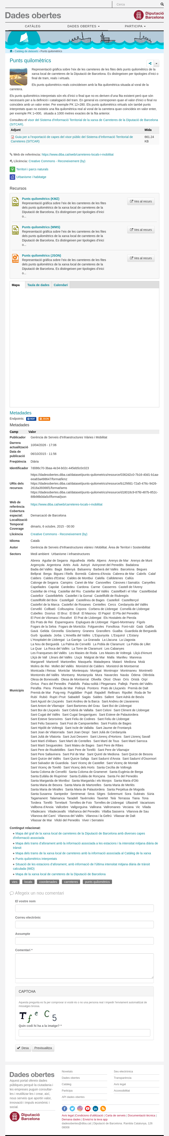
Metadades (20, 412)
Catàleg (66, 1084)
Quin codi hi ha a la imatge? (40, 1026)
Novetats (67, 1071)
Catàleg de (26, 51)
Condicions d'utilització (89, 1115)
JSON (44, 418)
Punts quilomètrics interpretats (36, 858)
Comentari (24, 950)
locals (28, 882)
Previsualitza (43, 1048)
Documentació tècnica (141, 1115)
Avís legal (120, 1084)
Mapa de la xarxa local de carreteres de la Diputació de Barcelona (61, 874)
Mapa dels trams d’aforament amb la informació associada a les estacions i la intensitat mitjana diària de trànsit (85, 845)
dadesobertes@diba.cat (76, 1123)
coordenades (48, 882)
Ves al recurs (141, 201)
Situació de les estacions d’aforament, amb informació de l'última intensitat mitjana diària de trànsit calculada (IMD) (81, 866)
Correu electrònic (28, 917)
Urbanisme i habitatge (31, 177)
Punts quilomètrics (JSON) (41, 255)
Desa (23, 1048)
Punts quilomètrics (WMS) (41, 227)
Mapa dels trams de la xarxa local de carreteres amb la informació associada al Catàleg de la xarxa (83, 853)
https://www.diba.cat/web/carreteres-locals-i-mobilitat (78, 154)
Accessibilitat (122, 1090)
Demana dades (71, 1119)
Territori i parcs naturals (32, 169)
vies (14, 882)
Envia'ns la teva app (95, 1119)
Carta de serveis (115, 1115)
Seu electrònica (123, 1071)
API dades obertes (73, 1097)
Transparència (122, 1077)
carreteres (71, 882)
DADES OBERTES (83, 26)
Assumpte (22, 934)
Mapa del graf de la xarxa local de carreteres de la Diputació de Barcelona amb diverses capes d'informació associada (79, 836)
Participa (67, 1090)
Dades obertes (71, 1077)
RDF (31, 418)
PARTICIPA (135, 26)
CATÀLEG (32, 26)
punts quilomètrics (97, 882)
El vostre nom (25, 901)
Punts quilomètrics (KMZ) (40, 198)
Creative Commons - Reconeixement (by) (57, 161)
